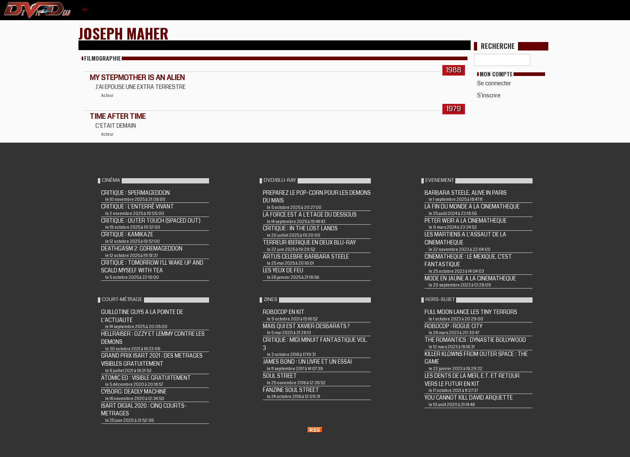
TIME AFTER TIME (118, 116)
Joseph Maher (123, 33)
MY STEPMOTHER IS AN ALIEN (137, 77)
